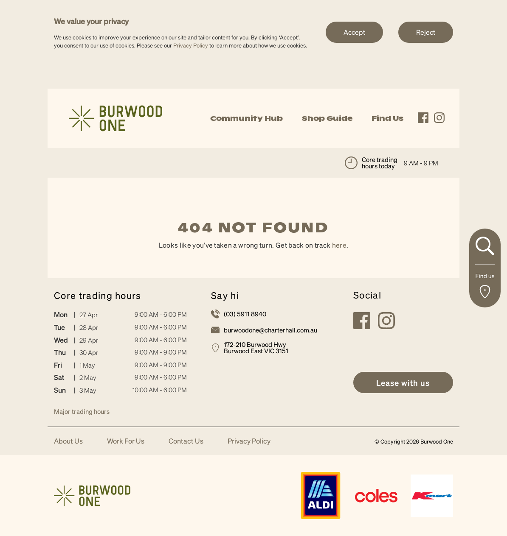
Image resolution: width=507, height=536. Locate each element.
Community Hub (246, 118)
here (339, 244)
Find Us (387, 118)
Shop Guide (327, 118)
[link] (115, 117)
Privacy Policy (190, 45)
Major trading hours (82, 411)
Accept (354, 32)
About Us (68, 441)
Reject (425, 32)
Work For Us (125, 441)
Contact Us (186, 441)
